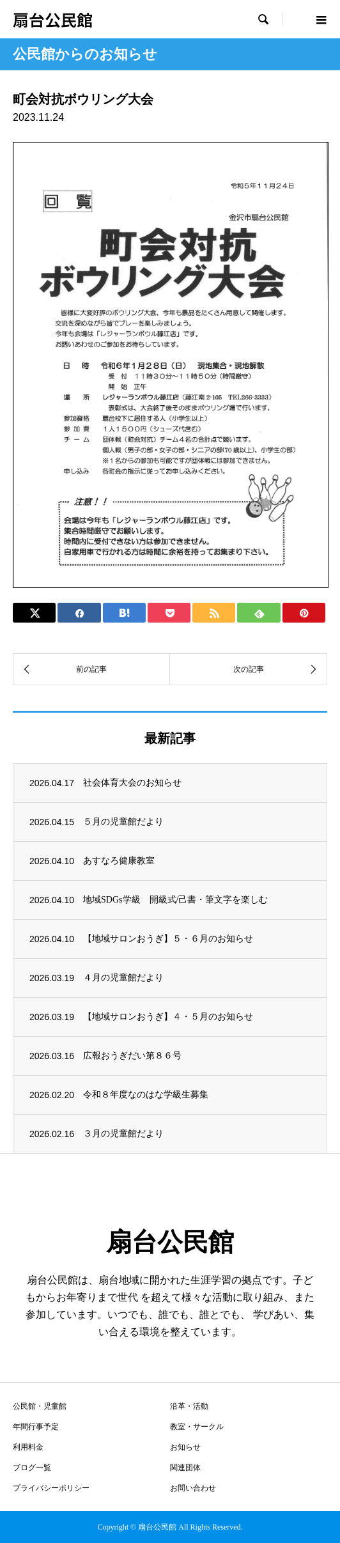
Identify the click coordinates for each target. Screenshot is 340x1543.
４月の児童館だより (123, 977)
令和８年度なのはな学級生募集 (145, 1094)
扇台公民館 (53, 19)
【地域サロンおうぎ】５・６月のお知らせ (168, 938)
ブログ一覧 (32, 1467)
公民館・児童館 (39, 1406)
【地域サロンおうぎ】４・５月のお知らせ (168, 1016)
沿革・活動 (189, 1406)
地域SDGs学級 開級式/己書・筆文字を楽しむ (175, 899)
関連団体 (185, 1467)
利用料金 (28, 1447)
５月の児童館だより (123, 821)
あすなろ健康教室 (119, 860)
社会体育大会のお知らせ (132, 782)
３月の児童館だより (123, 1133)
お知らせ (185, 1447)
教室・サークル (197, 1426)
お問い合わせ (193, 1488)
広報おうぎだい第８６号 (132, 1055)
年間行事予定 (36, 1426)
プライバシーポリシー (51, 1488)
